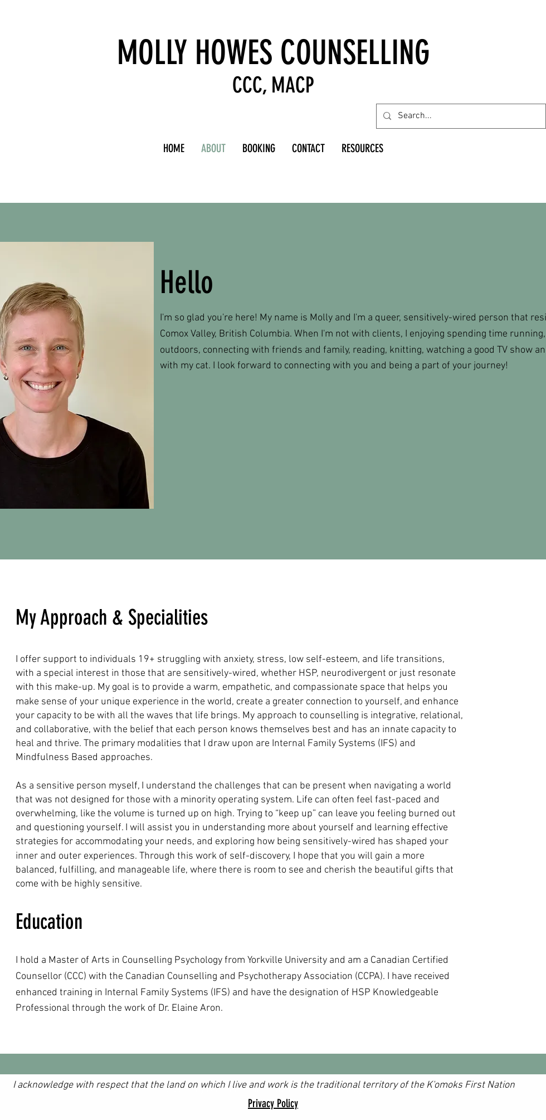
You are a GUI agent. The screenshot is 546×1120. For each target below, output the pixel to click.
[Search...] (460, 116)
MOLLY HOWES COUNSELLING (273, 52)
